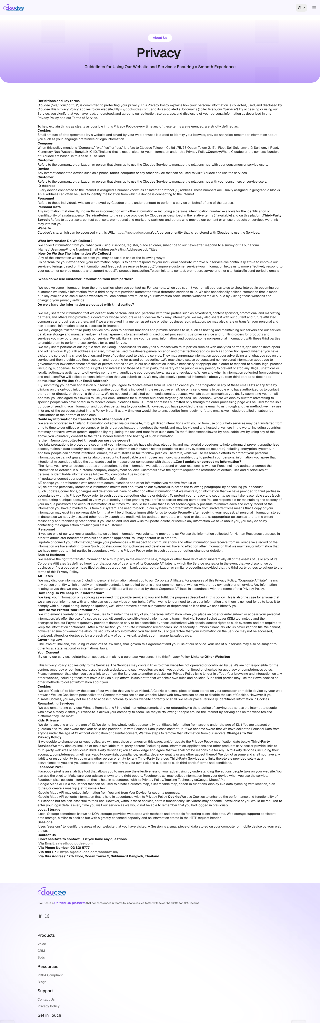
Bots (129, 924)
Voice (129, 910)
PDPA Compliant (174, 910)
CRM (129, 917)
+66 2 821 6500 (247, 943)
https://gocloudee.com (131, 109)
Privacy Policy (209, 917)
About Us (105, 8)
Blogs (166, 917)
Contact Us (206, 910)
